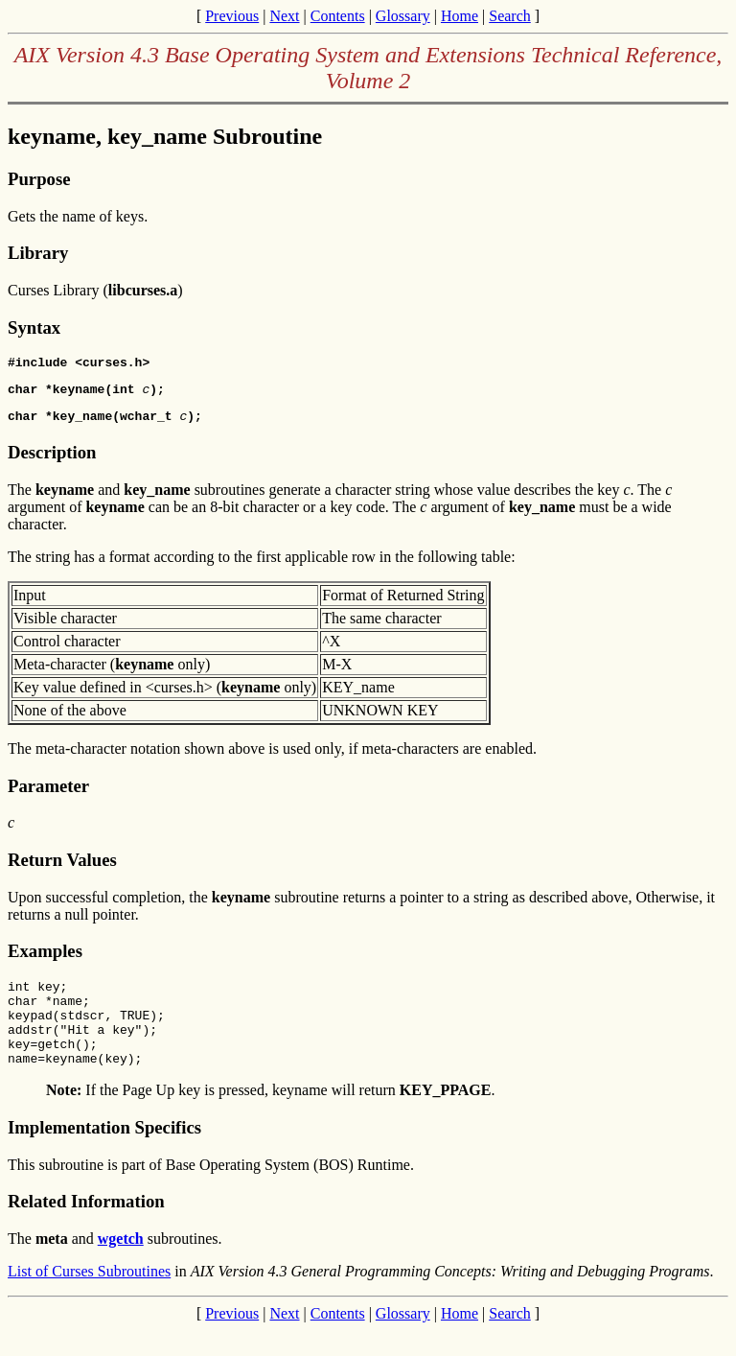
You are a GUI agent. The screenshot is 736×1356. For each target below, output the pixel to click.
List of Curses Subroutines (89, 1297)
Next (284, 16)
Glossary (403, 16)
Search (510, 16)
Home (459, 16)
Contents (337, 16)
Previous (232, 16)
